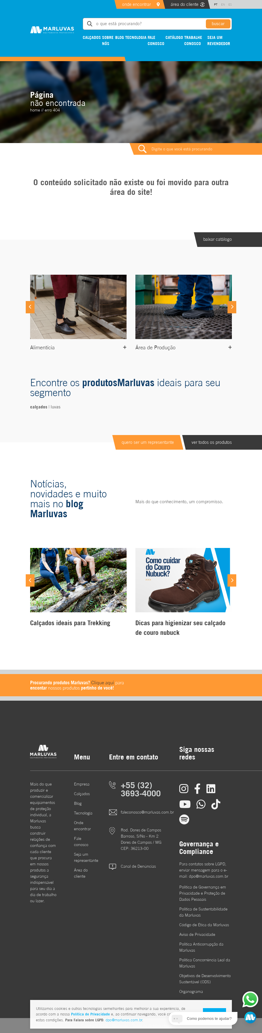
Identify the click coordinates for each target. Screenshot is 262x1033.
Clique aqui (102, 682)
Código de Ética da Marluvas (204, 924)
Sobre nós (107, 40)
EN (223, 4)
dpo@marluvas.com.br (124, 1020)
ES (230, 4)
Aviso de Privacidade (197, 934)
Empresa (81, 784)
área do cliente (185, 4)
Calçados (92, 37)
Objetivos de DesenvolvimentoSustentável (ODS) (205, 978)
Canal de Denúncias (138, 866)
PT (216, 4)
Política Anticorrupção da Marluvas (201, 947)
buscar (218, 23)
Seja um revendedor (218, 40)
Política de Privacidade (90, 1014)
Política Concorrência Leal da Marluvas (204, 963)
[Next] (231, 307)
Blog (119, 37)
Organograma (191, 991)
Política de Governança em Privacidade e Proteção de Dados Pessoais (202, 893)
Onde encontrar (82, 825)
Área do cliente (81, 873)
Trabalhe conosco (193, 40)
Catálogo (174, 37)
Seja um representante (83, 857)
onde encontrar (136, 4)
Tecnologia (135, 37)
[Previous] (30, 307)
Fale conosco (156, 40)
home (35, 110)
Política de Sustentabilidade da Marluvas (203, 912)
